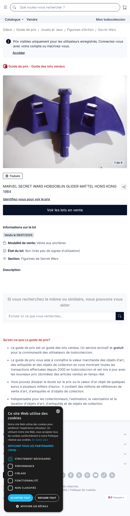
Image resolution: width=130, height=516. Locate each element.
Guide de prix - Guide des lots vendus (36, 66)
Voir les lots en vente (65, 210)
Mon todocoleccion (110, 19)
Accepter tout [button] (20, 498)
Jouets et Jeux (52, 30)
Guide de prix (26, 30)
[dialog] (33, 459)
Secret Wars (107, 30)
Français (116, 497)
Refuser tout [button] (47, 498)
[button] (33, 448)
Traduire (13, 176)
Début (7, 30)
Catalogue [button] (13, 19)
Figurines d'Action (80, 30)
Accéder (19, 53)
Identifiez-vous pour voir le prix (26, 199)
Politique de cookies (83, 489)
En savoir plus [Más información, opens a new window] (40, 439)
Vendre (32, 19)
